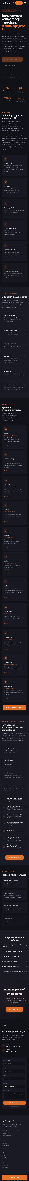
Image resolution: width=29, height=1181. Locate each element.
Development (5, 1143)
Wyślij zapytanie (14, 1105)
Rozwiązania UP (6, 1145)
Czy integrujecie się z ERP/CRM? (14, 958)
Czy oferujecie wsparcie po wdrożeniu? (14, 974)
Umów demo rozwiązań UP (14, 709)
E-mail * (5, 1070)
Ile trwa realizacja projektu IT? (14, 963)
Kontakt (19, 3)
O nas (3, 1155)
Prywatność (5, 1165)
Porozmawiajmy (14, 1011)
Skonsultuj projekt (14, 1177)
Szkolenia (4, 1148)
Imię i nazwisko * (7, 1062)
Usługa (5, 1085)
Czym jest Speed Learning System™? (14, 953)
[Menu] (25, 3)
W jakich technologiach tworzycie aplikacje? (14, 947)
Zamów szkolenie (14, 859)
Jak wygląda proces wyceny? (14, 968)
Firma (4, 1077)
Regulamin (5, 1167)
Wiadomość (6, 1093)
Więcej (7, 447)
